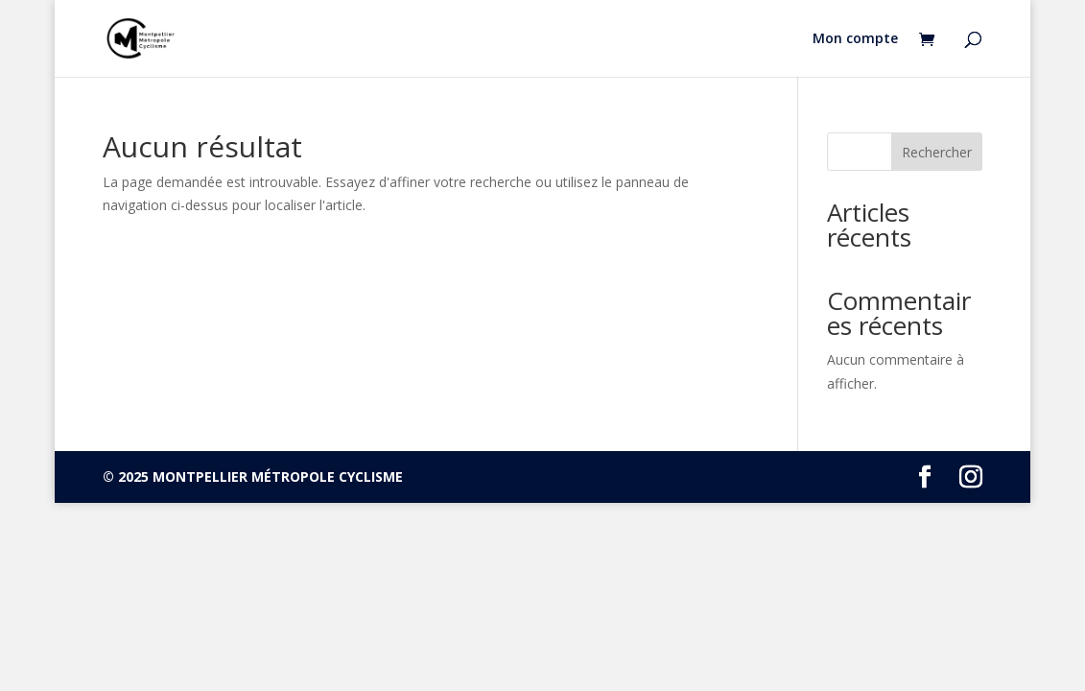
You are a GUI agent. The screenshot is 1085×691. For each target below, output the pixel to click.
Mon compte (855, 39)
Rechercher (937, 152)
